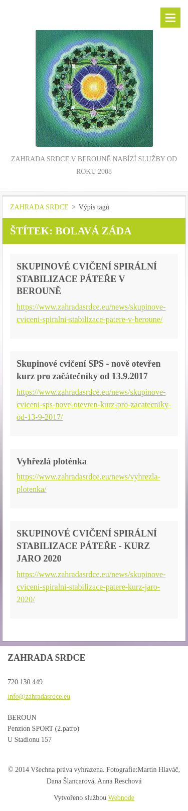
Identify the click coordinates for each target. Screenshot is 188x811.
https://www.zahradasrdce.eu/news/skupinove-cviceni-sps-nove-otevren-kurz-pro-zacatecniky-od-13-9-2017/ (94, 404)
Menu (170, 18)
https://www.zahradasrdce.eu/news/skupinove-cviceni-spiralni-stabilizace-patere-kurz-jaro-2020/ (91, 587)
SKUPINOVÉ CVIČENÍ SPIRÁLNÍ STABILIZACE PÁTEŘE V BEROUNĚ (87, 279)
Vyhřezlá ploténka (52, 461)
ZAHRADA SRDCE (39, 207)
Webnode (121, 797)
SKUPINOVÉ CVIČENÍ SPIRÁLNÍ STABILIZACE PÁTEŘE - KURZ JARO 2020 (87, 546)
